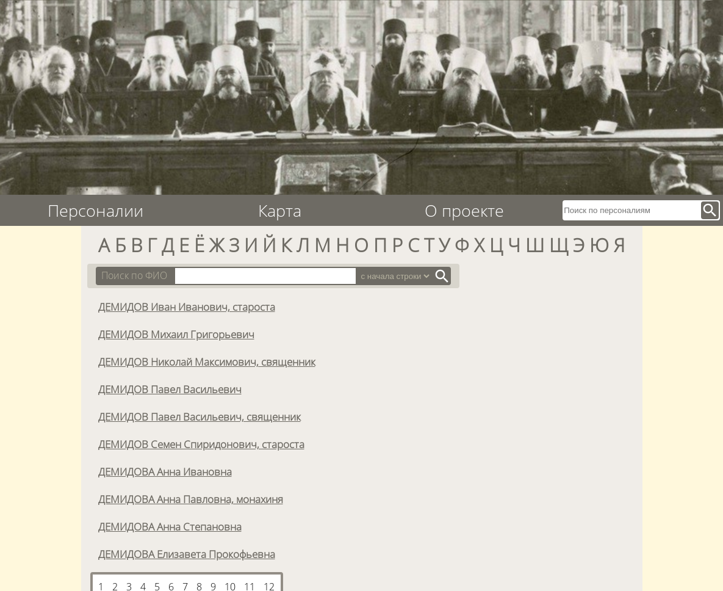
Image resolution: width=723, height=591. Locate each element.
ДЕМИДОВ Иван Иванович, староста (186, 306)
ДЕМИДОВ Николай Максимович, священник (206, 361)
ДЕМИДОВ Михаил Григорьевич (176, 334)
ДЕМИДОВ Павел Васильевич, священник (199, 416)
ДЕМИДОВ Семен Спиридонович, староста (201, 444)
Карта (279, 210)
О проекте (464, 210)
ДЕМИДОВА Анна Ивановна (165, 471)
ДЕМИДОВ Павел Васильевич (170, 389)
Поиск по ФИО (134, 275)
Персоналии (95, 210)
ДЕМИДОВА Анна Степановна (170, 526)
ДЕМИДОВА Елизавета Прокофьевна (186, 553)
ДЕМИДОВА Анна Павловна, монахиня (190, 498)
